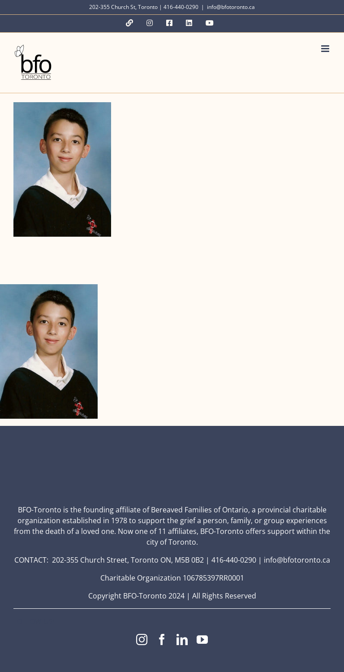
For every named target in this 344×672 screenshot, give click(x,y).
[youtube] (202, 639)
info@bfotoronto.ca (231, 7)
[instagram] (141, 639)
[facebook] (162, 639)
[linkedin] (182, 639)
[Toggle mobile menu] (326, 48)
